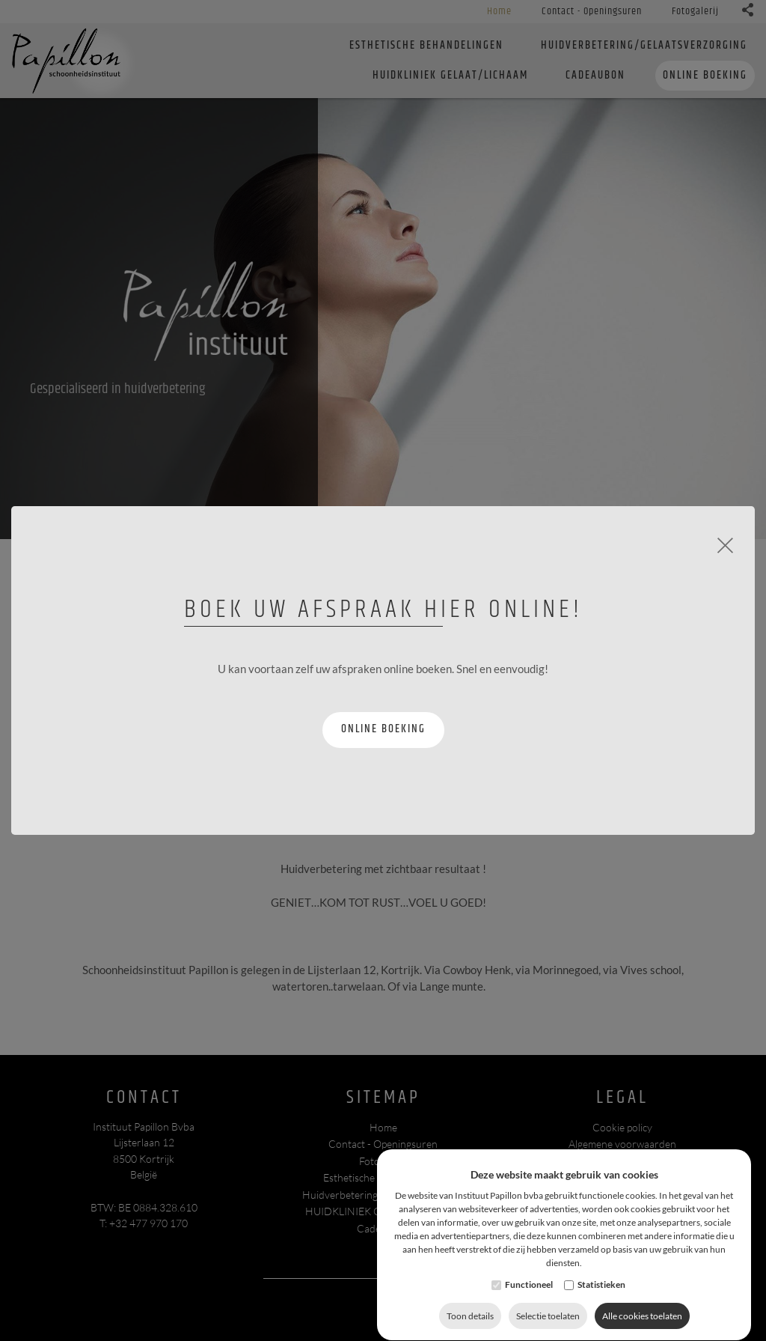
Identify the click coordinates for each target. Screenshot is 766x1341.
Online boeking (383, 729)
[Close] (725, 543)
